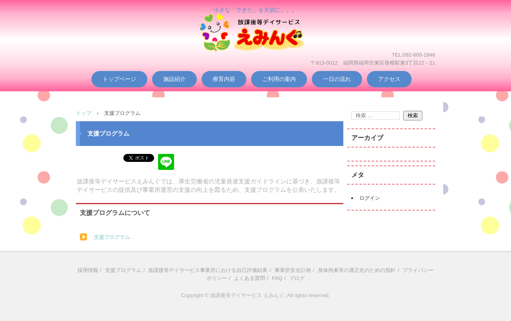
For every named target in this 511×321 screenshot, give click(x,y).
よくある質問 (249, 278)
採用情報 (87, 270)
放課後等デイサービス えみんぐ (255, 44)
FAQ (277, 278)
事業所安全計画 (293, 270)
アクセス (389, 79)
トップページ (119, 79)
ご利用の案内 (279, 79)
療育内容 (224, 79)
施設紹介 (174, 79)
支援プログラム (112, 237)
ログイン (369, 198)
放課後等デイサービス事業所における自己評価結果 (207, 270)
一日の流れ (337, 79)
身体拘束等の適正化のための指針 (357, 270)
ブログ (297, 278)
